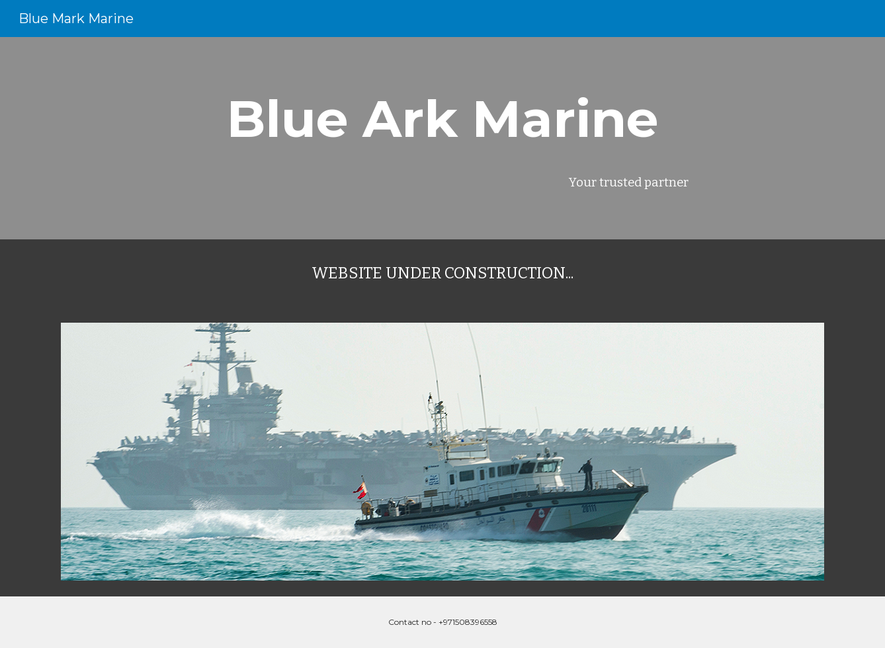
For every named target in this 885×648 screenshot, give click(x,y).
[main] (442, 119)
